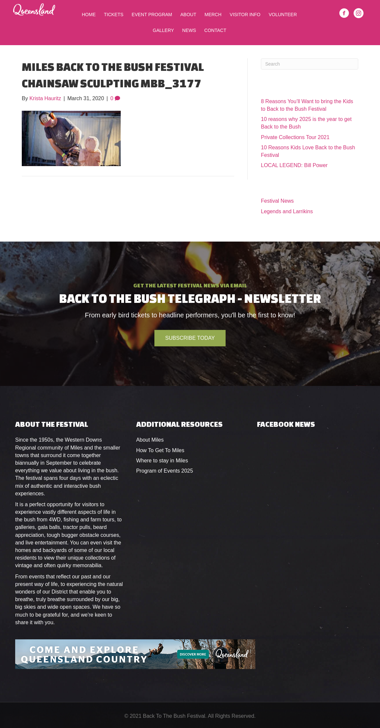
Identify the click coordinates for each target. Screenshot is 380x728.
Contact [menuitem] (215, 30)
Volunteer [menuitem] (283, 14)
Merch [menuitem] (213, 14)
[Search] (309, 64)
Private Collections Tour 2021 (295, 137)
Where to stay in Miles (162, 460)
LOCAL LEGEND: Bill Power (294, 165)
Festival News (277, 201)
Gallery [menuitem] (163, 30)
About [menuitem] (188, 14)
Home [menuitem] (89, 14)
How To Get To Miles (160, 450)
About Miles (150, 440)
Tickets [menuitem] (113, 14)
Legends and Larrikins (287, 211)
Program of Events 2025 (164, 471)
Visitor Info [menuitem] (245, 14)
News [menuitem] (189, 30)
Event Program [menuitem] (152, 14)
